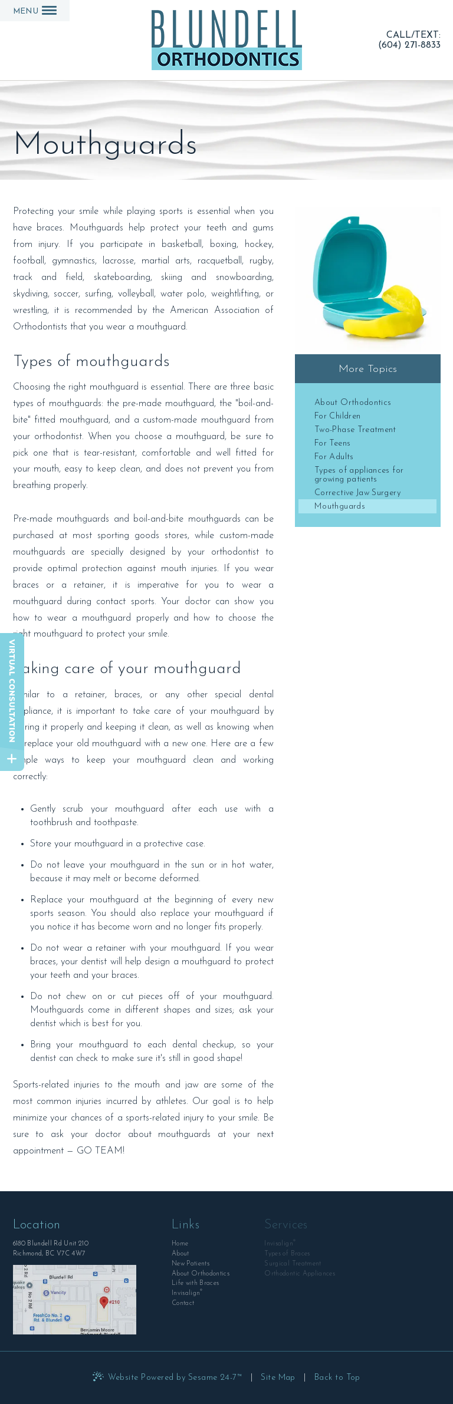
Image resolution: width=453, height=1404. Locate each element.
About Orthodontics (352, 402)
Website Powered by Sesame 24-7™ (175, 1377)
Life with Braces (195, 1283)
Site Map (278, 1377)
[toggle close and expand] (12, 759)
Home (180, 1244)
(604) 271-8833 (409, 45)
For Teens (332, 443)
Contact (183, 1303)
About (180, 1254)
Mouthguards (339, 506)
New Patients (190, 1264)
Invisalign (187, 1293)
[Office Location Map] (75, 1299)
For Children (337, 416)
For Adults (334, 457)
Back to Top (337, 1377)
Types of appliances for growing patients (358, 474)
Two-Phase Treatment (355, 430)
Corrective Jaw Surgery (357, 493)
